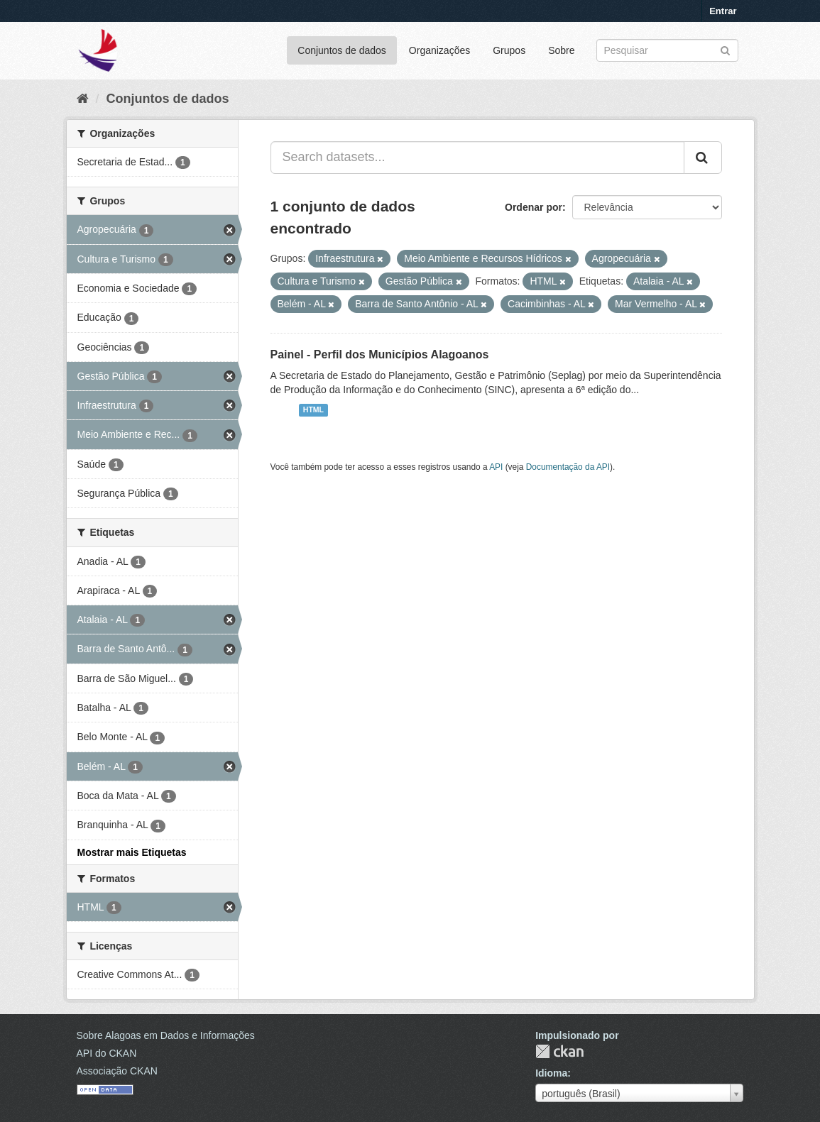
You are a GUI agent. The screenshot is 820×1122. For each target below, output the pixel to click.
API (496, 467)
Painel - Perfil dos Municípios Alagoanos (379, 354)
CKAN (559, 1051)
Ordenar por (533, 207)
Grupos (509, 50)
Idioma (551, 1073)
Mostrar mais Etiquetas (132, 852)
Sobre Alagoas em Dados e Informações (166, 1035)
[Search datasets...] (477, 157)
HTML (313, 410)
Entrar (722, 11)
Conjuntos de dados (341, 50)
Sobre (561, 50)
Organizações (439, 50)
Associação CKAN (117, 1071)
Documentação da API (568, 467)
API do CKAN (107, 1053)
